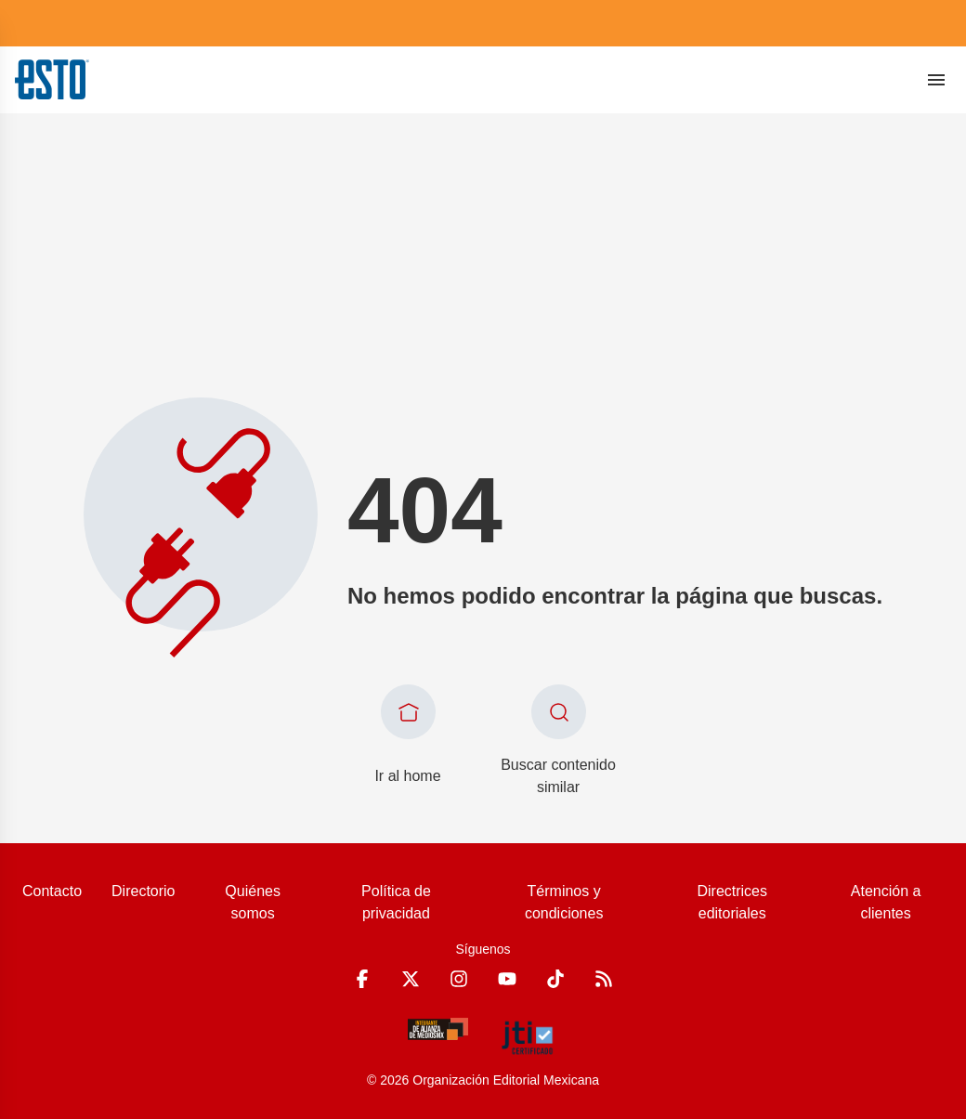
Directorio (143, 891)
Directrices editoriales (732, 902)
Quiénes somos (253, 902)
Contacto (52, 891)
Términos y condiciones (564, 902)
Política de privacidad (396, 902)
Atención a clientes (886, 902)
